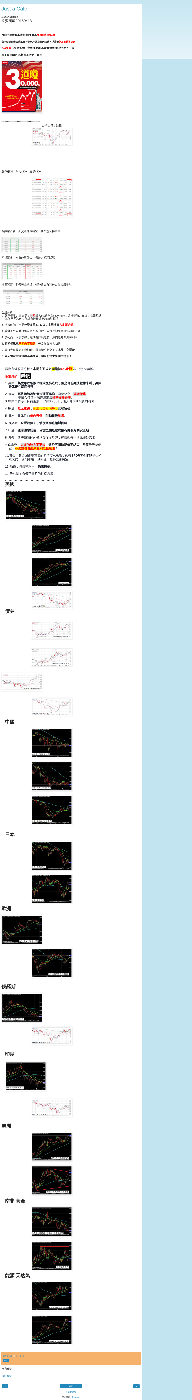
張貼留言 (7, 1375)
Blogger (75, 1397)
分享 (6, 1361)
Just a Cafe (14, 9)
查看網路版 (71, 1392)
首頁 (71, 1386)
